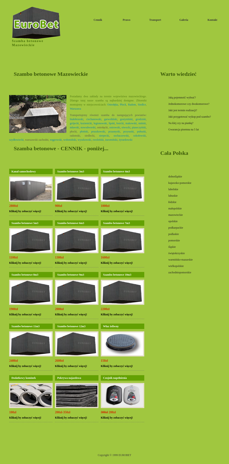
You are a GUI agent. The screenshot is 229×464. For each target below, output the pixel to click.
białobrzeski (76, 119)
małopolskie (175, 208)
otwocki (126, 127)
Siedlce (142, 104)
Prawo (126, 19)
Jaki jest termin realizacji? (182, 110)
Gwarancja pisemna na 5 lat (183, 129)
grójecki (74, 123)
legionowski (100, 123)
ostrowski (114, 127)
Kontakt (212, 19)
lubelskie (173, 189)
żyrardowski (125, 139)
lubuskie (173, 195)
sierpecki (104, 135)
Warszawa (75, 108)
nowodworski (88, 127)
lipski (112, 123)
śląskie (172, 246)
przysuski (128, 131)
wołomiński (69, 139)
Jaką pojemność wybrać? (182, 97)
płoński (84, 131)
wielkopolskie (176, 266)
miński (142, 123)
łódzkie (172, 202)
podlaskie (173, 234)
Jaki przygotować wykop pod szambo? (189, 116)
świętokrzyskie (176, 253)
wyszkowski (84, 139)
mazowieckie (175, 214)
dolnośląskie (175, 176)
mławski (74, 127)
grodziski (141, 119)
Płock (123, 104)
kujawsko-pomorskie (179, 183)
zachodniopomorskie (179, 272)
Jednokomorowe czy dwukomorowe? (188, 103)
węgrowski (56, 139)
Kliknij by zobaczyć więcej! (25, 211)
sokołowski (139, 135)
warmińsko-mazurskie (180, 259)
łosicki (120, 123)
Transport (155, 19)
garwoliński (110, 119)
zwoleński (98, 139)
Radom (132, 104)
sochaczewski (121, 135)
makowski (131, 123)
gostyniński (126, 119)
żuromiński (111, 139)
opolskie (173, 221)
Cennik (98, 19)
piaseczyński (139, 127)
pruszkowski (98, 131)
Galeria (183, 19)
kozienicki (86, 123)
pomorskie (174, 240)
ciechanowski (93, 119)
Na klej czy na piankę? (180, 123)
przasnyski (114, 131)
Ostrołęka (112, 104)
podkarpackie (175, 227)
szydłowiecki (16, 139)
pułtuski (141, 131)
